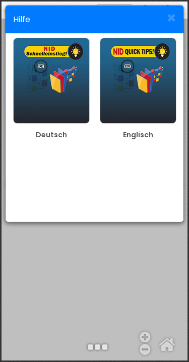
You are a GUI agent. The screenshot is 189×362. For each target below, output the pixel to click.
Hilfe (21, 19)
